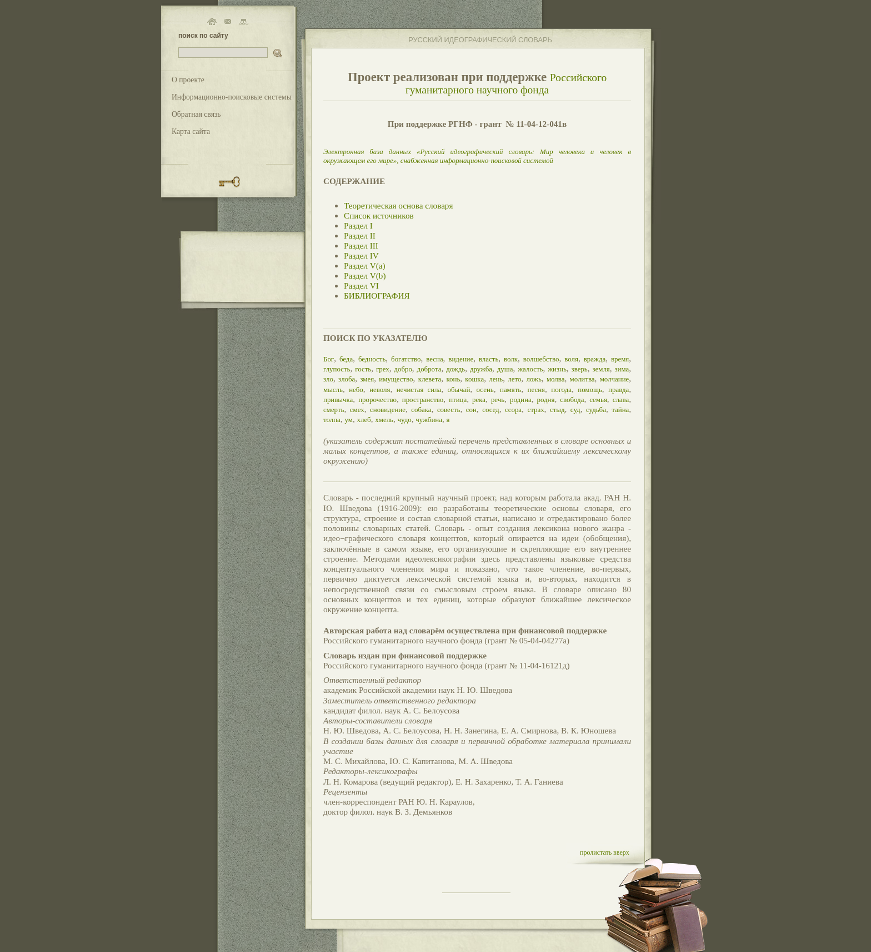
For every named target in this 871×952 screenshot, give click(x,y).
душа (505, 369)
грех (382, 369)
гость (363, 369)
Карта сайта (191, 131)
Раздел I (358, 225)
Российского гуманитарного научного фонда (506, 84)
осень (485, 389)
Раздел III (361, 245)
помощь (590, 389)
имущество (396, 379)
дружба (481, 369)
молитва (581, 379)
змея (367, 379)
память (510, 389)
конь (453, 379)
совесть (448, 409)
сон (471, 409)
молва (556, 379)
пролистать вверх (604, 852)
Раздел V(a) (365, 265)
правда (618, 389)
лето (514, 379)
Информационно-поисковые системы (232, 97)
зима (622, 369)
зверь (580, 369)
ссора (513, 409)
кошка (474, 379)
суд (575, 409)
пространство (423, 399)
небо (356, 389)
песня (536, 389)
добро (403, 369)
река (478, 399)
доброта (429, 369)
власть (488, 359)
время (620, 359)
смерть (333, 409)
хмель (384, 419)
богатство (406, 359)
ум (348, 419)
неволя (379, 389)
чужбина (429, 419)
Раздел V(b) (365, 275)
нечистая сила (419, 389)
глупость (336, 369)
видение (460, 359)
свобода (572, 399)
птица (458, 399)
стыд (557, 409)
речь (497, 399)
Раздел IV (361, 255)
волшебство (541, 359)
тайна (620, 409)
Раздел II (360, 235)
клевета (430, 379)
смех (357, 409)
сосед (490, 409)
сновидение (388, 409)
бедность (372, 359)
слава (621, 399)
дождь (455, 369)
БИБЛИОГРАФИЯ (377, 295)
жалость (530, 369)
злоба (346, 379)
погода (561, 389)
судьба (596, 409)
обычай (458, 389)
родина (521, 399)
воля (571, 359)
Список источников (379, 215)
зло (328, 379)
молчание (614, 379)
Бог (328, 359)
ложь (533, 379)
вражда (595, 359)
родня (545, 399)
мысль (333, 389)
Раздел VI (361, 285)
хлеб (364, 419)
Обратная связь (196, 114)
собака (421, 409)
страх (535, 409)
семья (598, 399)
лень (496, 379)
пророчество (377, 399)
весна (434, 359)
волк (511, 359)
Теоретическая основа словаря (398, 205)
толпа (332, 419)
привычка (338, 399)
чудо (405, 419)
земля (600, 369)
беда (346, 359)
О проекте (188, 80)
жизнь (557, 369)
